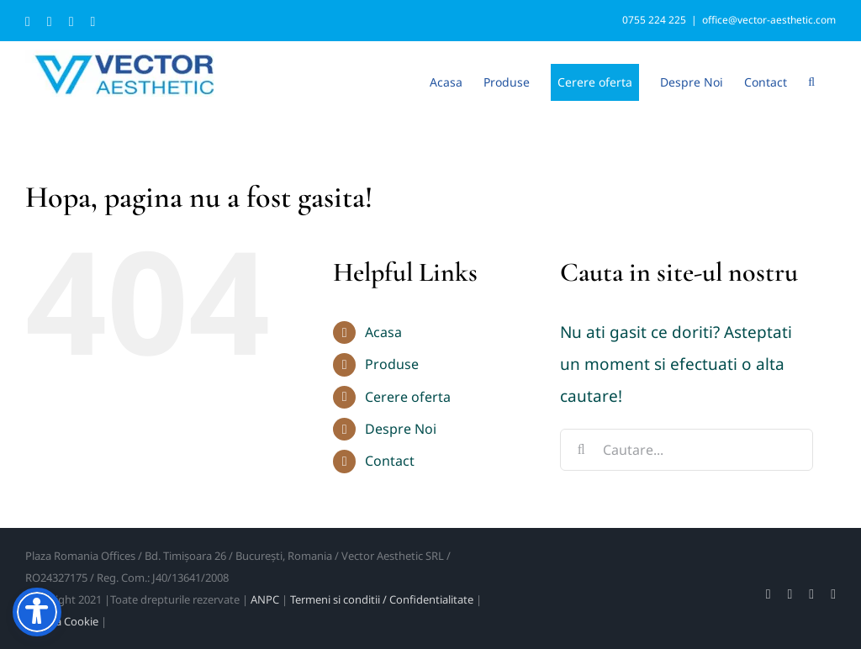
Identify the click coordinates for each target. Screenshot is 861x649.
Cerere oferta (408, 397)
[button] (811, 80)
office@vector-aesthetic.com (769, 20)
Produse (392, 364)
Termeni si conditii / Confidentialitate (381, 599)
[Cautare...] (686, 450)
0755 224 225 (654, 20)
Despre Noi (400, 428)
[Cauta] (581, 450)
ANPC (265, 599)
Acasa (383, 332)
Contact (390, 460)
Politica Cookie (61, 621)
